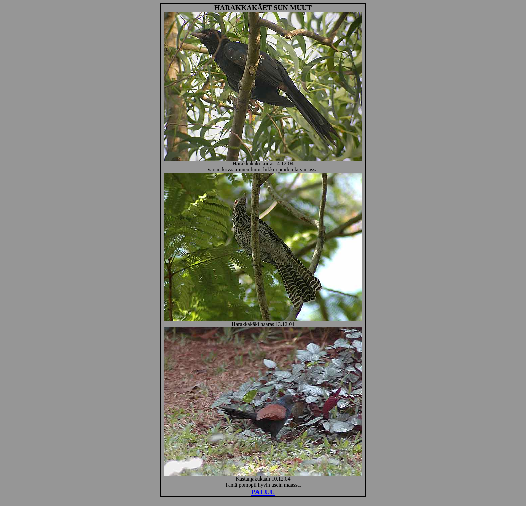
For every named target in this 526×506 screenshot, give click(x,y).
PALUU (263, 492)
